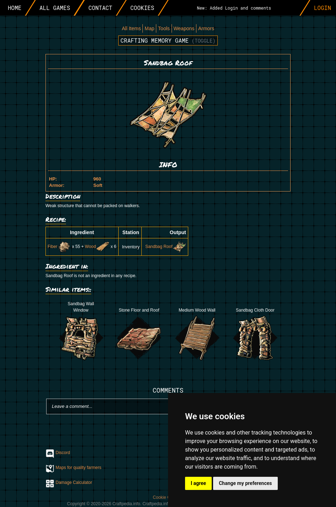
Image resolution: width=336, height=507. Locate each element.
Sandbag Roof (165, 246)
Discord (63, 452)
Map (149, 28)
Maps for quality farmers (79, 467)
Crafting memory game (168, 40)
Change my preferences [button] (245, 483)
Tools (164, 28)
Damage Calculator (74, 482)
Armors (206, 28)
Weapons (183, 28)
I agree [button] (198, 483)
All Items (131, 28)
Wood (97, 246)
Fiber (59, 246)
